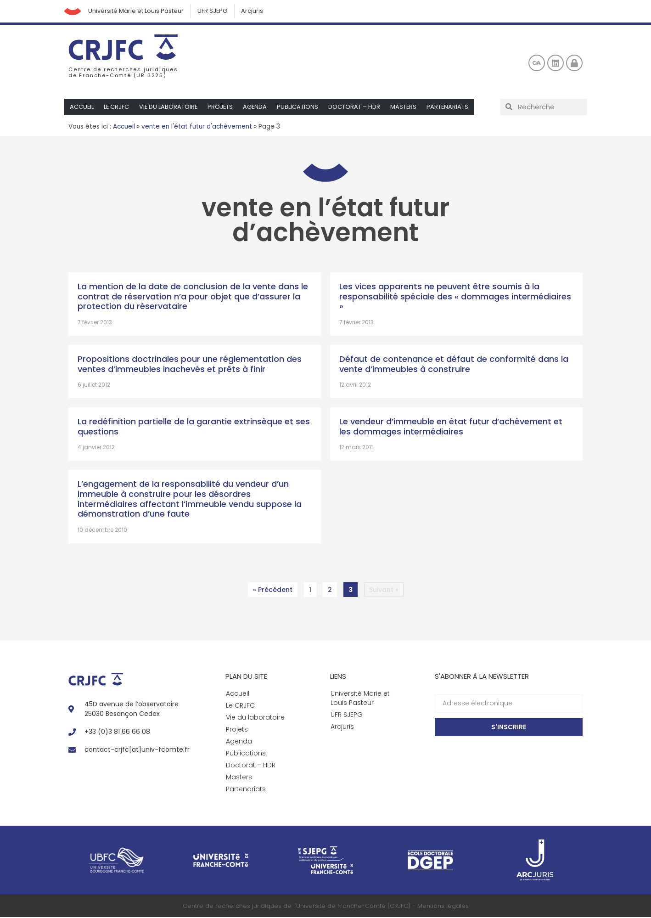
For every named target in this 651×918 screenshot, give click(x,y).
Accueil (82, 107)
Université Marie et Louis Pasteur (137, 11)
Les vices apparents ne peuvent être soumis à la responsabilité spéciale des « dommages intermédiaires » (455, 296)
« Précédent (272, 590)
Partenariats (451, 107)
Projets (222, 107)
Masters (406, 107)
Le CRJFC (117, 107)
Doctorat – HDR (357, 107)
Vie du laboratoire (169, 107)
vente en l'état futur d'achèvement (196, 127)
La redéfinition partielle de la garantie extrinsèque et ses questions (194, 427)
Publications (300, 107)
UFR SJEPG (214, 11)
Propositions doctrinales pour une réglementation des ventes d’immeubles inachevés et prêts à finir (190, 364)
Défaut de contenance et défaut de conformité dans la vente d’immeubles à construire (453, 364)
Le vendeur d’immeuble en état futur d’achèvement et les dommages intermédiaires (450, 427)
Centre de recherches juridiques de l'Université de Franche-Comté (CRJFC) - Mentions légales (326, 906)
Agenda (257, 107)
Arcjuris (254, 11)
